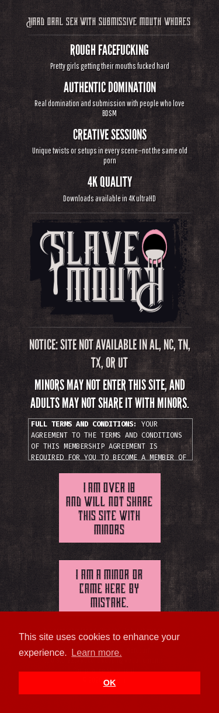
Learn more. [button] (96, 653)
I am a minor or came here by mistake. (109, 588)
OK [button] (109, 682)
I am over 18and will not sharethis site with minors (109, 508)
